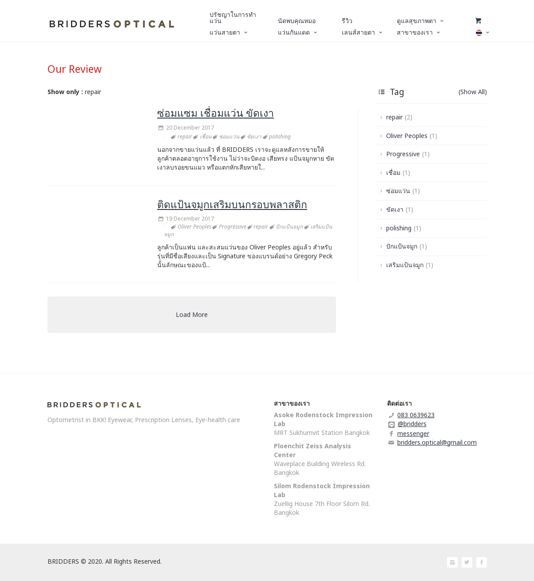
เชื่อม (398, 172)
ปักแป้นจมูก (406, 246)
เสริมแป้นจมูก (409, 265)
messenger (413, 433)
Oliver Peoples (411, 135)
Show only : (65, 91)
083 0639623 (416, 415)
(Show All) (473, 91)
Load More (192, 314)
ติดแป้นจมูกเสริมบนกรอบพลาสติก (232, 204)
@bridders (412, 423)
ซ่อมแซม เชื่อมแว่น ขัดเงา (215, 113)
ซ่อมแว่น (403, 190)
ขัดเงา (399, 209)
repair (399, 117)
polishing (403, 228)
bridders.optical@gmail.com (437, 442)
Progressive (408, 154)
